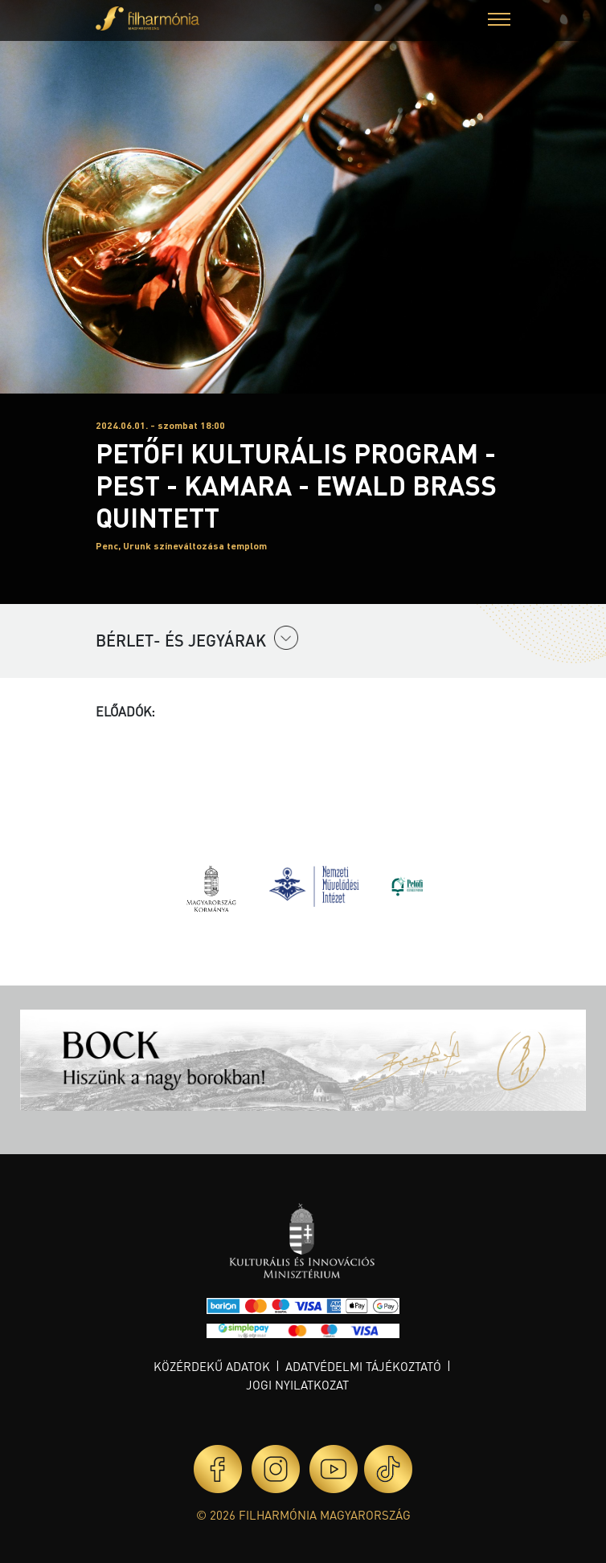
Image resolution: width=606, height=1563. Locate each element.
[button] (499, 21)
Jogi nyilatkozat (297, 1385)
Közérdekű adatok (212, 1366)
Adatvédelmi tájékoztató (363, 1366)
